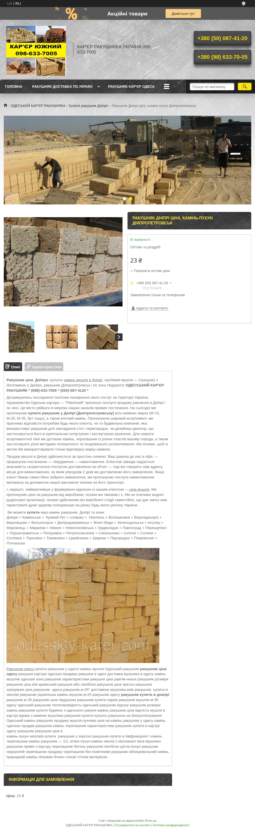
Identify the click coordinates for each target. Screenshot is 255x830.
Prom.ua (150, 821)
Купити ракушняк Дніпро (88, 106)
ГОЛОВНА (13, 87)
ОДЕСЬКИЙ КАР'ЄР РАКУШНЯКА (38, 106)
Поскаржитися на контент (132, 825)
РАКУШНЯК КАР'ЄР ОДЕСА (131, 87)
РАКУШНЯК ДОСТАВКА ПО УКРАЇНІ (62, 87)
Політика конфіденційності (171, 825)
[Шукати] (245, 86)
